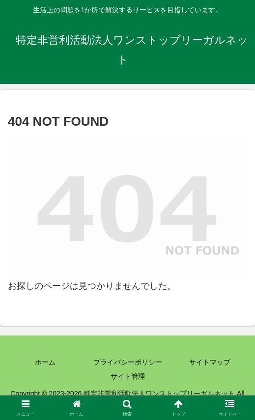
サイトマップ (209, 362)
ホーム (45, 362)
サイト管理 (128, 376)
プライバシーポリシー (127, 362)
